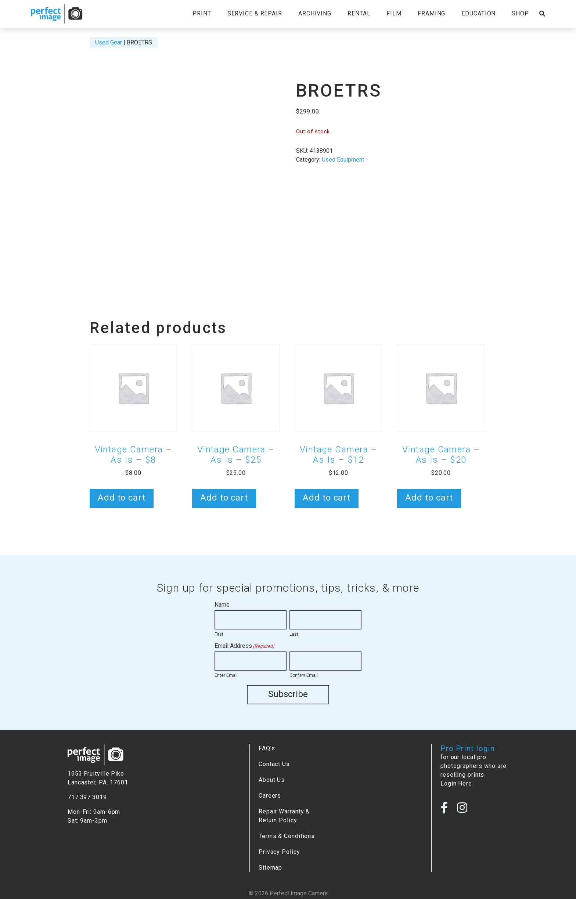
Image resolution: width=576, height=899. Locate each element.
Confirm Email (303, 675)
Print (201, 13)
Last (293, 634)
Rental (359, 13)
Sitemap (270, 867)
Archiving (314, 13)
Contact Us (274, 763)
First (219, 634)
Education (478, 13)
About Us (272, 779)
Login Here (456, 783)
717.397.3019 (87, 796)
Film (394, 13)
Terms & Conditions (287, 835)
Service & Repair (254, 13)
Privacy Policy (279, 851)
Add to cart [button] (121, 497)
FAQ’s (267, 747)
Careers (270, 795)
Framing (431, 13)
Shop (520, 13)
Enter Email (226, 675)
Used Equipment (343, 159)
